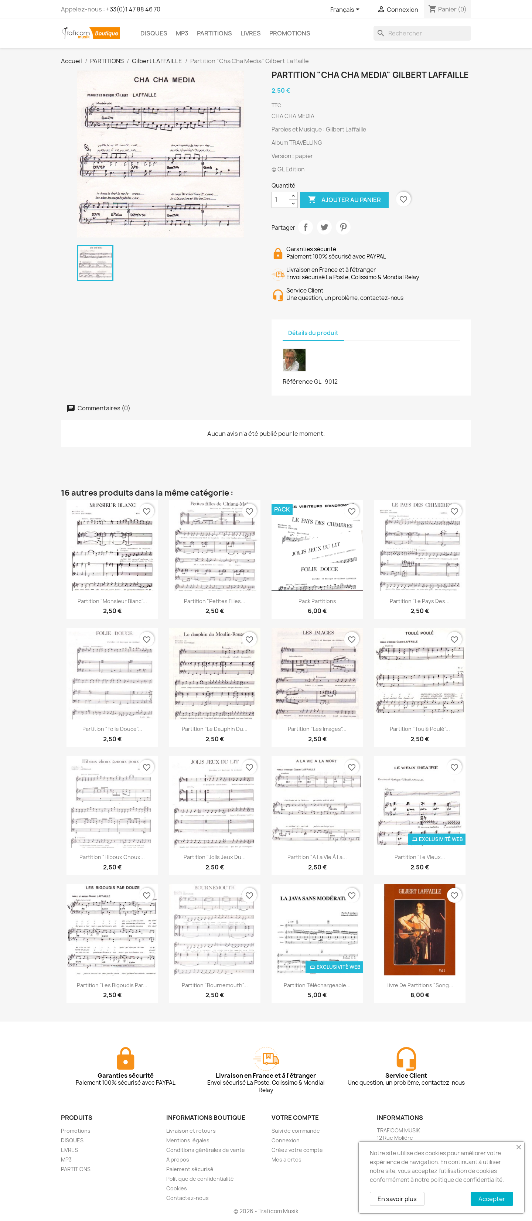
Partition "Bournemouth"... (215, 985)
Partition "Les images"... (317, 728)
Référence (298, 381)
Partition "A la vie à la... (317, 857)
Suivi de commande (296, 1130)
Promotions (76, 1130)
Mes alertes (286, 1159)
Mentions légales (187, 1140)
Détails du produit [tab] (313, 333)
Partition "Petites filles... (214, 601)
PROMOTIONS (289, 33)
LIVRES (251, 33)
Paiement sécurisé (190, 1169)
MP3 (182, 33)
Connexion (286, 1140)
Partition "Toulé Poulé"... (420, 728)
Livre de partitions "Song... (419, 985)
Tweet (324, 227)
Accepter (491, 1199)
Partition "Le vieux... (420, 857)
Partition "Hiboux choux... (112, 857)
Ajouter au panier (344, 200)
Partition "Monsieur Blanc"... (112, 601)
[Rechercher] (422, 33)
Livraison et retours (191, 1130)
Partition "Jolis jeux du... (215, 857)
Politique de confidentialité (200, 1178)
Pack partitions (317, 601)
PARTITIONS (214, 33)
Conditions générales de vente (205, 1149)
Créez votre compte (297, 1149)
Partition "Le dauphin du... (215, 728)
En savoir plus (397, 1199)
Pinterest (343, 227)
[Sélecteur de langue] (346, 10)
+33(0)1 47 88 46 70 (133, 9)
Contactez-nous (187, 1197)
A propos (177, 1159)
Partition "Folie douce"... (112, 728)
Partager (305, 227)
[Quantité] (280, 200)
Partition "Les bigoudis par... (112, 985)
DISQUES (153, 33)
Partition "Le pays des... (420, 601)
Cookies (176, 1188)
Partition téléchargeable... (317, 985)
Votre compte (295, 1118)
